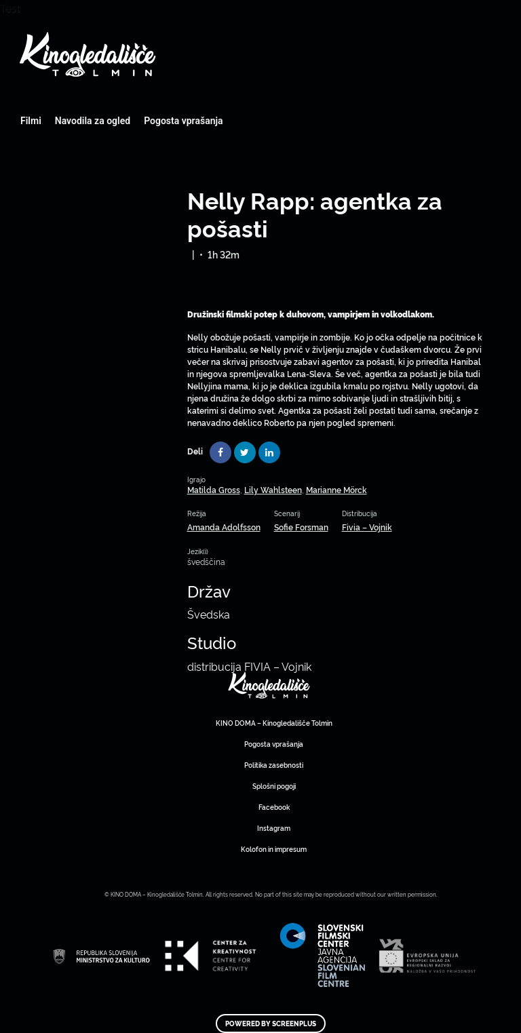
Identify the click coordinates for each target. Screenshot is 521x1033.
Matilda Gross (213, 489)
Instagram (273, 827)
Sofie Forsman (301, 526)
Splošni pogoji (274, 785)
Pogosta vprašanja (183, 120)
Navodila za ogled (92, 120)
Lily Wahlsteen (273, 489)
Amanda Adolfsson (223, 526)
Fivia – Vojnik (367, 526)
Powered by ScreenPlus (270, 1023)
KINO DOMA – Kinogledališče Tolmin (274, 722)
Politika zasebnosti (273, 764)
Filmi (30, 120)
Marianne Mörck (336, 489)
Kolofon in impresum (274, 848)
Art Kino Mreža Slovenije (269, 685)
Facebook (274, 806)
